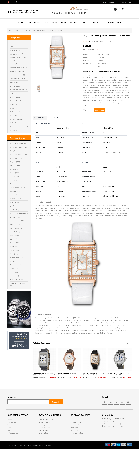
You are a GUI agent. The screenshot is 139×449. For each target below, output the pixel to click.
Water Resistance (89, 191)
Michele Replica (45, 430)
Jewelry (84, 22)
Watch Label (40, 147)
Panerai (12, 243)
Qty (84, 110)
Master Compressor (17, 67)
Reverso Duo (14, 101)
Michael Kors (14, 221)
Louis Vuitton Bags (113, 22)
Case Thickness (88, 133)
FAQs (9, 430)
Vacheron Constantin (17, 283)
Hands (38, 176)
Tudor (12, 272)
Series (38, 133)
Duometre (13, 50)
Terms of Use (76, 425)
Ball (11, 151)
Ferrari (12, 184)
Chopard (13, 176)
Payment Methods (46, 419)
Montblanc (14, 228)
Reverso (13, 93)
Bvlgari (12, 169)
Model (38, 137)
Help (9, 427)
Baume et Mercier (16, 154)
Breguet (13, 162)
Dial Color (40, 172)
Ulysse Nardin (15, 279)
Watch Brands (34, 22)
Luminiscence (87, 181)
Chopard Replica (77, 433)
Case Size (86, 128)
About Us (10, 419)
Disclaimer (74, 427)
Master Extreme (16, 71)
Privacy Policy (76, 422)
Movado (13, 232)
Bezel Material (41, 181)
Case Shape (87, 142)
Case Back (86, 147)
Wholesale (11, 425)
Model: (85, 57)
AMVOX (12, 43)
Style (84, 186)
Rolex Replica (12, 433)
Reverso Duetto (15, 97)
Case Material (88, 137)
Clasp (38, 191)
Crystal (85, 152)
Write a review (105, 41)
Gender (38, 142)
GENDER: (86, 60)
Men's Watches (50, 22)
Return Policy (76, 419)
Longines (13, 217)
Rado (12, 254)
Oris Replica (43, 433)
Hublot (12, 202)
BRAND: (86, 54)
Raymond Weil (15, 257)
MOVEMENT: (87, 64)
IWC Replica (75, 430)
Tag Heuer (13, 265)
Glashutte (13, 191)
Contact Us (11, 422)
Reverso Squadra (16, 104)
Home (20, 22)
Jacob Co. (13, 210)
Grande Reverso (16, 54)
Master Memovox (16, 75)
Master (12, 64)
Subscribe (56, 402)
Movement (39, 152)
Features (86, 196)
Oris (11, 239)
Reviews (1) (54, 118)
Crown (85, 157)
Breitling (13, 165)
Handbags (96, 22)
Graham (12, 195)
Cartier (12, 173)
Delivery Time (44, 425)
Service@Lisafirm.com (122, 424)
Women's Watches (69, 22)
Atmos (12, 46)
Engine (38, 157)
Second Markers (89, 176)
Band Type (86, 167)
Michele (12, 224)
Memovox (13, 82)
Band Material (88, 172)
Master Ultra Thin (16, 78)
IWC (11, 206)
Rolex (12, 261)
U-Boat (12, 276)
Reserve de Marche (17, 90)
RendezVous (14, 86)
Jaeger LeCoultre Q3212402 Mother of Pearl (47, 30)
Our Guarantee (44, 427)
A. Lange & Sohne (16, 143)
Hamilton (13, 198)
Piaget (12, 250)
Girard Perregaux (16, 187)
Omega (12, 235)
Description (39, 118)
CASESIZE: (87, 67)
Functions (39, 196)
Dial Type (39, 167)
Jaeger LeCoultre (20, 30)
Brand (38, 128)
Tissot (12, 268)
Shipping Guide (44, 422)
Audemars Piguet (16, 147)
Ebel (11, 180)
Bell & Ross (14, 158)
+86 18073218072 (119, 426)
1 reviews (94, 41)
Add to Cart (99, 110)
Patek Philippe (15, 246)
